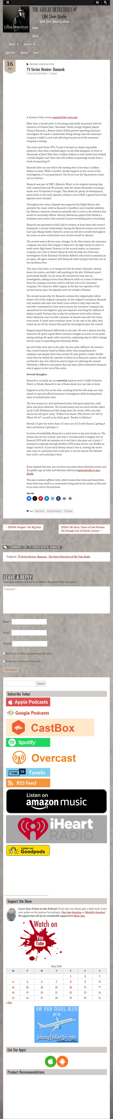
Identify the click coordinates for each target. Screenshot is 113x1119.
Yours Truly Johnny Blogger (38, 73)
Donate (24, 52)
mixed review (39, 511)
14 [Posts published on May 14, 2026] (56, 987)
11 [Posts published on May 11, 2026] (13, 987)
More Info (79, 915)
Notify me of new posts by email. (22, 661)
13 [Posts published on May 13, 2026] (42, 987)
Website (7, 643)
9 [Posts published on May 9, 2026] (85, 981)
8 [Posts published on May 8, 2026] (70, 981)
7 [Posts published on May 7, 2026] (56, 981)
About (35, 36)
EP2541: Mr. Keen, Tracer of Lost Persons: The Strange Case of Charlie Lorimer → (83, 529)
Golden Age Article (46, 64)
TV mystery (68, 511)
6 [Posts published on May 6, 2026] (41, 981)
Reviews (28, 44)
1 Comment (53, 73)
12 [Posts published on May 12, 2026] (27, 987)
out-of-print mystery (54, 511)
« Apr (9, 1002)
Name (7, 621)
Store (36, 52)
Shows (12, 44)
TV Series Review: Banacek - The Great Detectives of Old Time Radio (54, 556)
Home (35, 27)
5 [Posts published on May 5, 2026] (27, 981)
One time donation (72, 912)
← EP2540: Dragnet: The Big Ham (23, 527)
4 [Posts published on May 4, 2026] (13, 981)
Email (7, 632)
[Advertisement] (26, 877)
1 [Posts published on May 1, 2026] (70, 976)
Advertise (10, 52)
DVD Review (33, 64)
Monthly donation (95, 912)
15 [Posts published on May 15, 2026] (71, 987)
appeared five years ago (65, 117)
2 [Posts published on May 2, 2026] (85, 976)
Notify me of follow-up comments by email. (28, 653)
